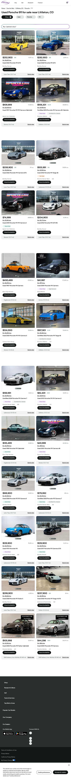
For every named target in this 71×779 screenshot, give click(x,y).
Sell (22, 2)
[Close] (69, 765)
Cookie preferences (44, 772)
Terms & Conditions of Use (8, 750)
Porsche (27, 8)
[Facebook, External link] (30, 735)
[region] (35, 770)
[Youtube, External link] (30, 738)
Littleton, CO (19, 8)
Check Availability (9, 69)
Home (3, 8)
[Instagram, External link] (30, 741)
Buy (16, 2)
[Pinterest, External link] (30, 743)
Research (30, 2)
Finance (40, 2)
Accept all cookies (60, 772)
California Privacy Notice (8, 757)
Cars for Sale (10, 8)
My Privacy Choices (8, 760)
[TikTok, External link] (30, 733)
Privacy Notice (5, 753)
